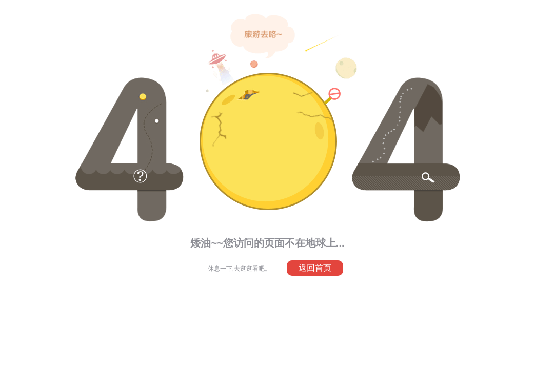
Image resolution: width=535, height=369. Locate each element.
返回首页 (315, 267)
